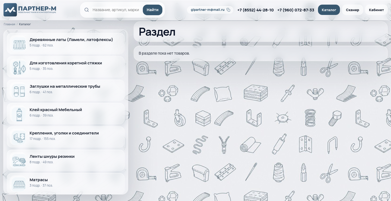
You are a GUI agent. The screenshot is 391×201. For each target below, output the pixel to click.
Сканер (352, 9)
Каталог (329, 9)
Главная (9, 24)
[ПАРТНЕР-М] (30, 9)
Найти (152, 9)
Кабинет (376, 9)
